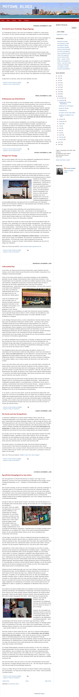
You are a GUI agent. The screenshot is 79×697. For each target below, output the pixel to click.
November (62, 100)
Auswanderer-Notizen (62, 45)
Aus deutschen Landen (63, 43)
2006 (59, 144)
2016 (59, 78)
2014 (59, 82)
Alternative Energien (62, 41)
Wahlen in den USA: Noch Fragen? (30, 455)
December (62, 98)
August (61, 123)
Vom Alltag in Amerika (62, 67)
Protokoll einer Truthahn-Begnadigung (18, 29)
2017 (59, 76)
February (61, 137)
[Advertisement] (27, 90)
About (8, 20)
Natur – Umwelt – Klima (63, 59)
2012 (59, 87)
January (61, 139)
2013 (59, 85)
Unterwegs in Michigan (63, 65)
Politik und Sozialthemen (14, 251)
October (61, 119)
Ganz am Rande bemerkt (14, 84)
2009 (59, 94)
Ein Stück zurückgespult (63, 51)
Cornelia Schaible (70, 168)
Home (2, 20)
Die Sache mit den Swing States (14, 414)
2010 (59, 91)
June (60, 128)
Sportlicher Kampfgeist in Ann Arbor (17, 475)
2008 (59, 96)
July (60, 126)
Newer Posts (6, 681)
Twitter (20, 20)
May (60, 130)
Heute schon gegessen (63, 55)
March (61, 135)
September (62, 121)
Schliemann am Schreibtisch (13, 99)
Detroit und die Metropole (63, 49)
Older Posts (48, 681)
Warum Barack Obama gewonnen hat (30, 246)
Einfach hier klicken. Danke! (63, 160)
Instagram (26, 20)
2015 (59, 80)
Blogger (42, 693)
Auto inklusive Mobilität (63, 47)
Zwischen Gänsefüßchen (63, 69)
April (60, 132)
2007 (59, 142)
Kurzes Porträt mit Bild (63, 57)
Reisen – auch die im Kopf (64, 63)
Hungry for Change (9, 156)
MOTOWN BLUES (17, 6)
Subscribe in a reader (62, 34)
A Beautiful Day (8, 267)
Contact (14, 20)
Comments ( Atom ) (14, 683)
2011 (59, 89)
